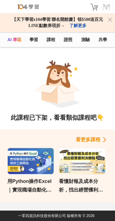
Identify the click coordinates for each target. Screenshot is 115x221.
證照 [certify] (68, 39)
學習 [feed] (33, 39)
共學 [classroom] (102, 39)
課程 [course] (51, 39)
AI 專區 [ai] (14, 39)
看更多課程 (88, 139)
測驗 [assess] (85, 39)
